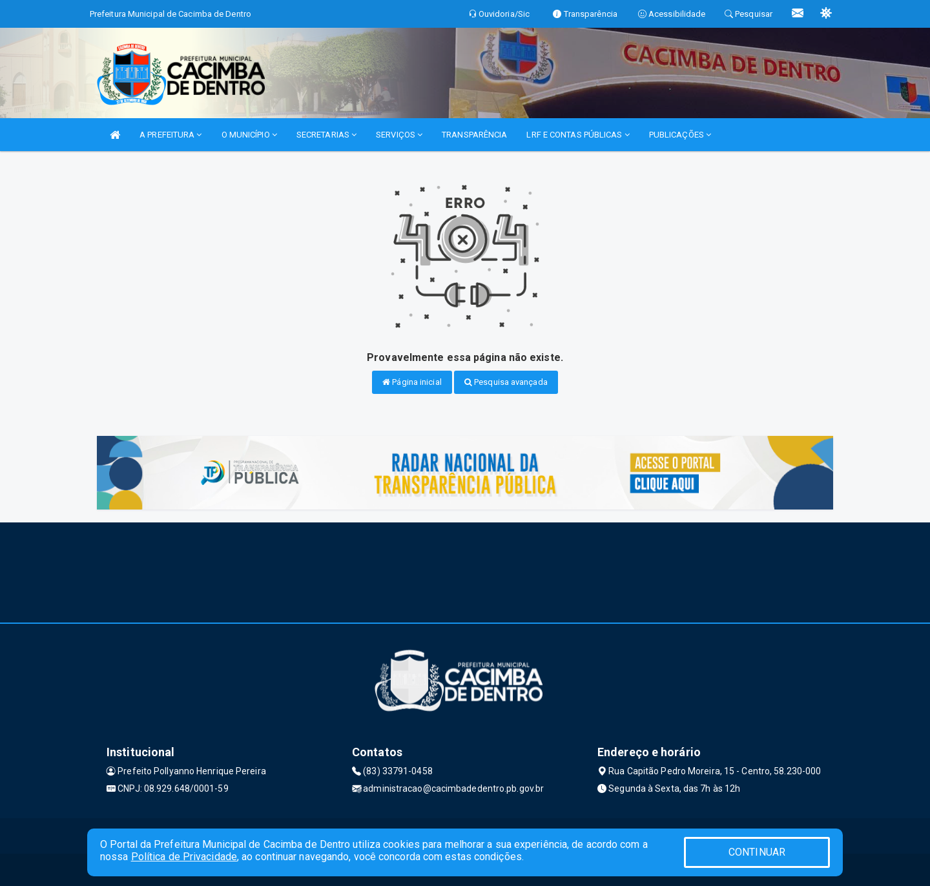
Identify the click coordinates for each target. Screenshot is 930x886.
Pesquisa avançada (506, 382)
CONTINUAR (756, 852)
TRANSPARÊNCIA (474, 134)
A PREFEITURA (171, 134)
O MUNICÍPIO (249, 134)
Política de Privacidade (184, 856)
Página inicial (412, 382)
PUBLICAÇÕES (680, 134)
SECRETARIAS (326, 134)
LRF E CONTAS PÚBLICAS (577, 134)
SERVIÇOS (399, 134)
